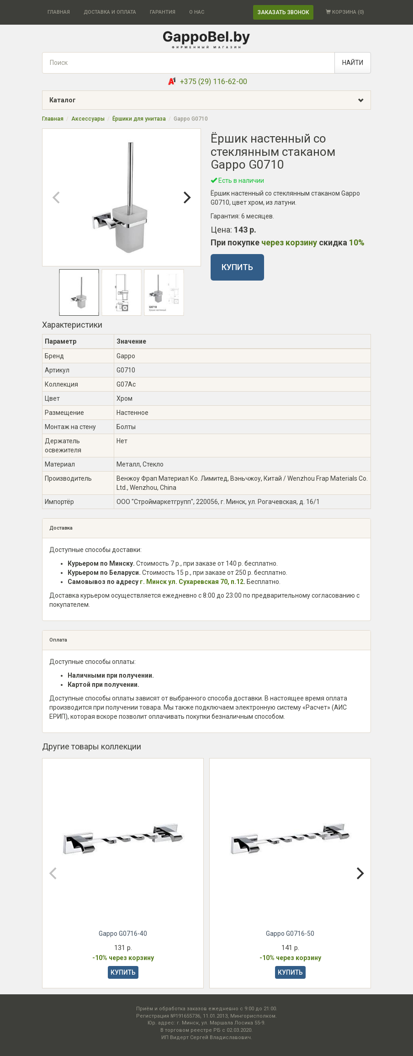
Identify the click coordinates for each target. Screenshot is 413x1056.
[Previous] (57, 197)
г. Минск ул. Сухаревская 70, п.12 (192, 581)
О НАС (196, 12)
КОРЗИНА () (345, 12)
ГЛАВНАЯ (59, 12)
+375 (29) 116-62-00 (213, 81)
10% (357, 242)
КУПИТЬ (237, 267)
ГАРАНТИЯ (162, 12)
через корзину (289, 242)
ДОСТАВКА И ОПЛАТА (110, 12)
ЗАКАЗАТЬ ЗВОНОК (283, 12)
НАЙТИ (352, 62)
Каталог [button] (210, 100)
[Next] (186, 197)
